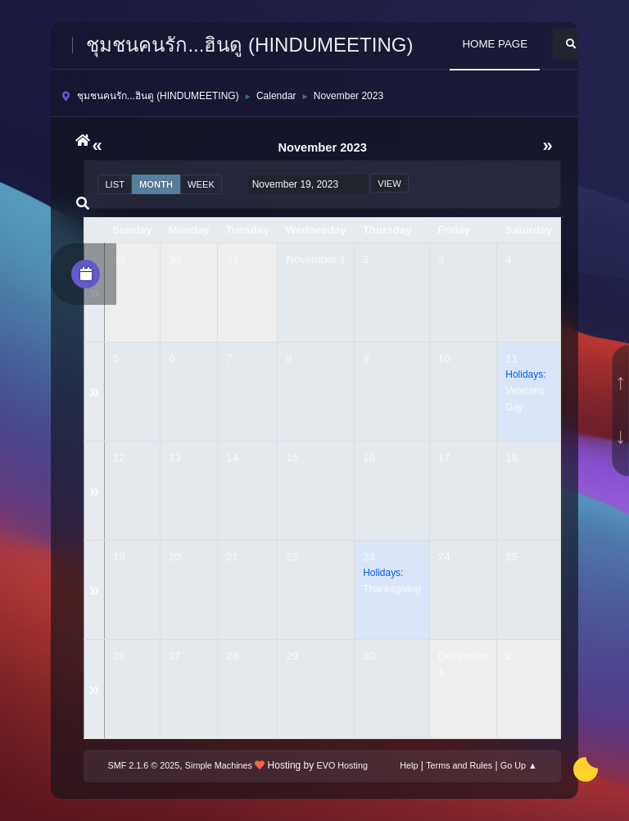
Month (156, 184)
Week (201, 184)
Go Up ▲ (518, 765)
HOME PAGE (494, 44)
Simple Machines (218, 765)
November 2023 (322, 147)
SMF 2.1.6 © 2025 (144, 765)
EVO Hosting (342, 765)
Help (409, 765)
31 (232, 259)
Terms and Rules (459, 765)
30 (175, 259)
